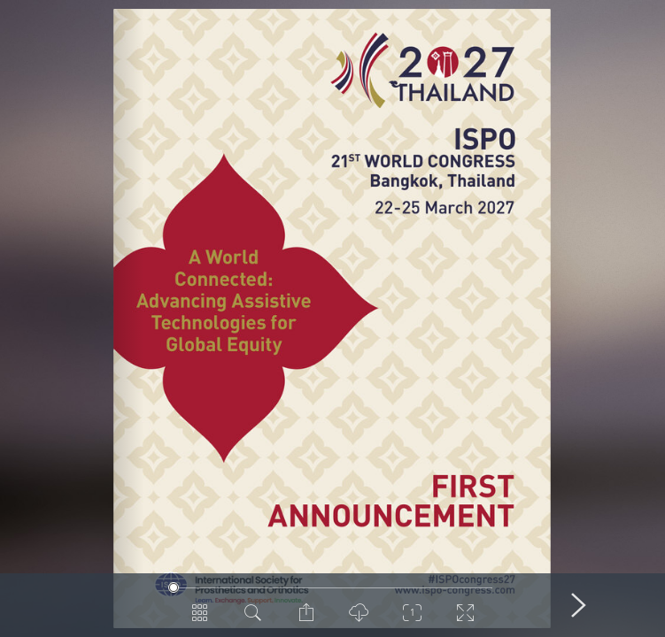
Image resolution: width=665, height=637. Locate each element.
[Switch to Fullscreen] (465, 619)
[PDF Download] (359, 619)
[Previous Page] (87, 605)
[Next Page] (579, 605)
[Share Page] (306, 619)
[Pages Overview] (200, 619)
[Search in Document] (253, 619)
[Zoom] (412, 619)
